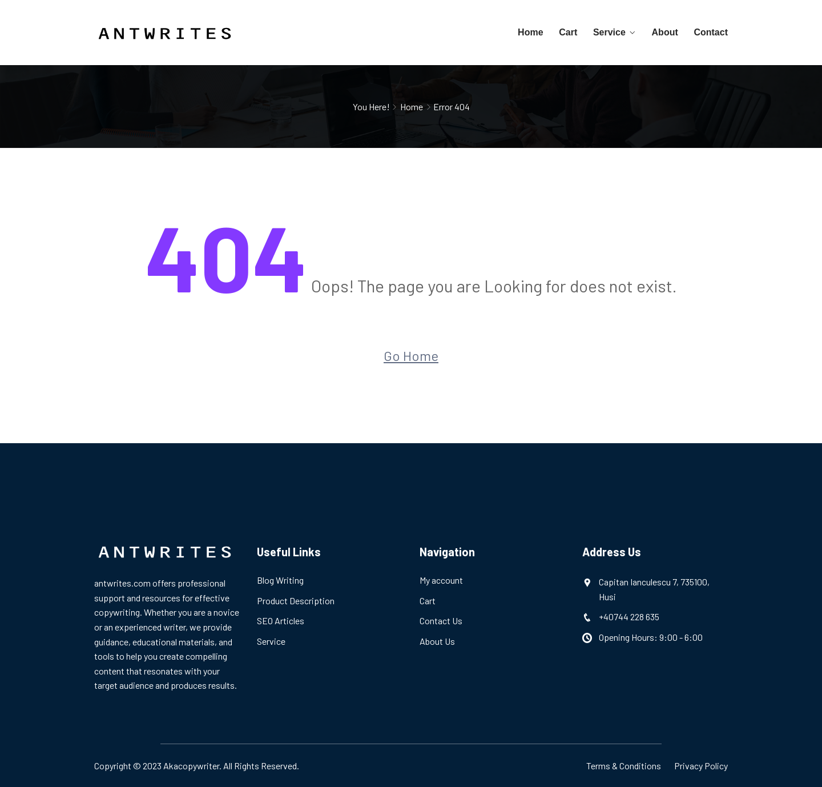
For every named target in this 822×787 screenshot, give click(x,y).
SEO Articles (280, 620)
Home (532, 32)
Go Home (411, 355)
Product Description (296, 600)
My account (441, 580)
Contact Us (441, 620)
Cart (569, 32)
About (665, 32)
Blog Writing (280, 580)
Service (610, 32)
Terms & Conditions (623, 765)
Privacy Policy (701, 765)
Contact (711, 32)
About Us (437, 641)
